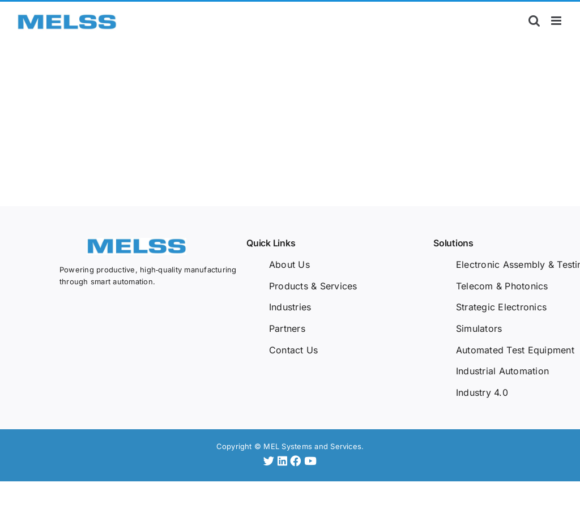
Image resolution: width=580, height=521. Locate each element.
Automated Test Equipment (515, 350)
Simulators (479, 328)
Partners (287, 328)
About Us (289, 264)
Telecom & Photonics (502, 286)
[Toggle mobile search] (534, 21)
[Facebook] (297, 461)
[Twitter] (270, 461)
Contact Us (293, 350)
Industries (290, 307)
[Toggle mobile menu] (557, 21)
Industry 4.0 (482, 392)
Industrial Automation (502, 371)
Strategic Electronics (501, 307)
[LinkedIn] (284, 461)
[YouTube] (310, 461)
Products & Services (313, 286)
